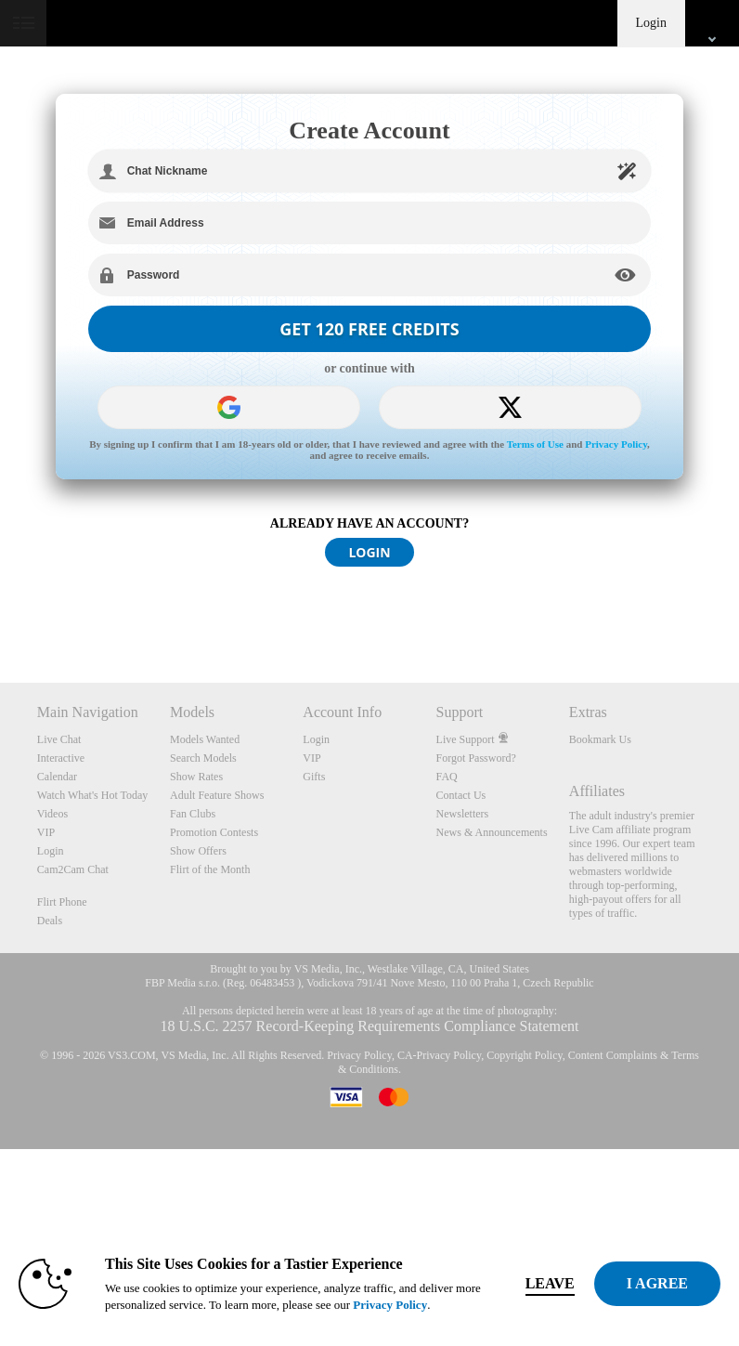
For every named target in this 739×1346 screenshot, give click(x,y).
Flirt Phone (62, 901)
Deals (49, 920)
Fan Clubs (192, 813)
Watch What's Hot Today (93, 795)
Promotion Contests (214, 832)
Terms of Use (535, 444)
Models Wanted (205, 739)
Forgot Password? (476, 757)
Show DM (0, 613)
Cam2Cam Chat (73, 869)
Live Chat (59, 739)
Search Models (203, 757)
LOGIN (369, 552)
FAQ (447, 776)
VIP (46, 832)
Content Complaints (612, 1055)
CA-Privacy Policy (439, 1055)
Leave (550, 1283)
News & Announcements (492, 832)
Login (651, 23)
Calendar (57, 776)
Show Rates (196, 776)
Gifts (314, 776)
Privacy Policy (616, 444)
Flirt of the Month (210, 869)
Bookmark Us (600, 739)
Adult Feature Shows (217, 795)
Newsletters (462, 813)
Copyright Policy (524, 1055)
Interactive (60, 757)
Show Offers (198, 850)
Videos (52, 813)
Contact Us (461, 795)
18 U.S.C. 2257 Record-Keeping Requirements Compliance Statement (369, 1026)
